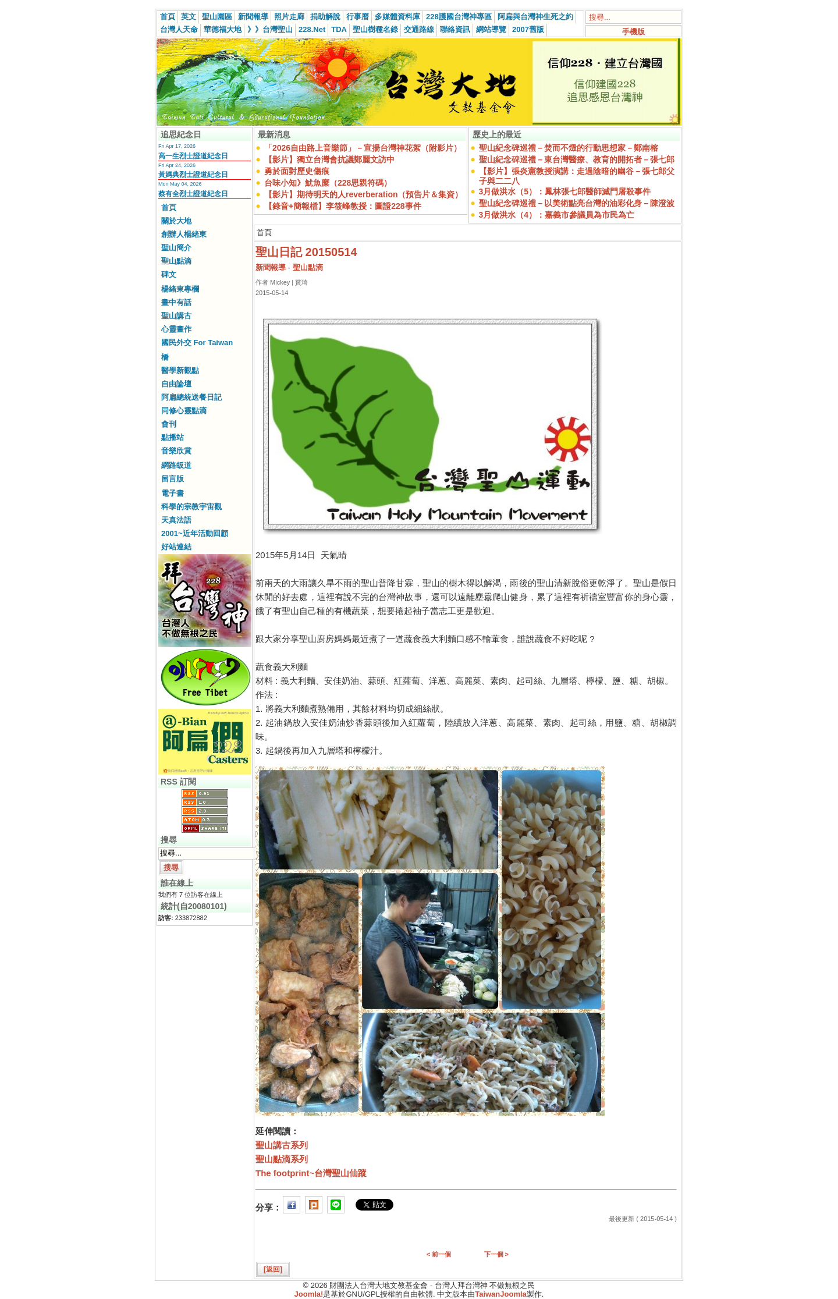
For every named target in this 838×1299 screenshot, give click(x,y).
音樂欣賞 (176, 450)
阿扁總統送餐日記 (191, 397)
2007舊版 (528, 29)
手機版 (633, 31)
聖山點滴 (176, 261)
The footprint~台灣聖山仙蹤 (311, 1173)
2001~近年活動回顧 (194, 533)
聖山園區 (217, 16)
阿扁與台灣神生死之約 (535, 16)
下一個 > (496, 1254)
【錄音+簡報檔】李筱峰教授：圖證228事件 (342, 206)
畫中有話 (176, 302)
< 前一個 (439, 1254)
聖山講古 (176, 315)
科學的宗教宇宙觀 (191, 506)
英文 (188, 16)
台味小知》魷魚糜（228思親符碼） (328, 182)
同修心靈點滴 (184, 410)
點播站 (172, 437)
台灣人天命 (179, 29)
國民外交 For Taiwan (197, 342)
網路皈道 (176, 465)
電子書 (172, 493)
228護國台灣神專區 (459, 16)
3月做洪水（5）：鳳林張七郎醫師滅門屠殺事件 (565, 191)
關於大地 (176, 220)
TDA (339, 29)
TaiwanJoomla (501, 1294)
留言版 (172, 478)
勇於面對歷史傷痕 (296, 171)
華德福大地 (223, 29)
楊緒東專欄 (180, 289)
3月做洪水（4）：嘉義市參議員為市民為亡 (557, 214)
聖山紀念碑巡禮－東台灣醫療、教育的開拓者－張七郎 (576, 159)
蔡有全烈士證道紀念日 (193, 194)
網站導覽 (491, 29)
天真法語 (176, 520)
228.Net (312, 29)
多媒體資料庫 (397, 16)
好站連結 (176, 546)
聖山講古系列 (281, 1145)
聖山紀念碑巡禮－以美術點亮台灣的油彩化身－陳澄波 (576, 203)
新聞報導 (253, 16)
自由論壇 (176, 383)
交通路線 (419, 29)
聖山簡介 (176, 247)
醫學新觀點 (180, 370)
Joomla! (309, 1294)
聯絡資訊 (455, 29)
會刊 (168, 424)
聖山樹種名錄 (375, 29)
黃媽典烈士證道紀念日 (193, 175)
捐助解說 (325, 16)
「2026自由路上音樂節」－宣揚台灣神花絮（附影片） (362, 147)
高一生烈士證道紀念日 (193, 156)
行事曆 (357, 16)
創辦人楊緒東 (184, 234)
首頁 (167, 16)
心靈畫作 (176, 329)
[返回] (273, 1269)
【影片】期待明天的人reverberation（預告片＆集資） (363, 194)
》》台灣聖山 (270, 29)
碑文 (168, 274)
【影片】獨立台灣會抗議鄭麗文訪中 (329, 159)
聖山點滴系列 (281, 1159)
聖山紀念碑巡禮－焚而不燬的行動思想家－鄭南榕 (568, 147)
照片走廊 (289, 16)
